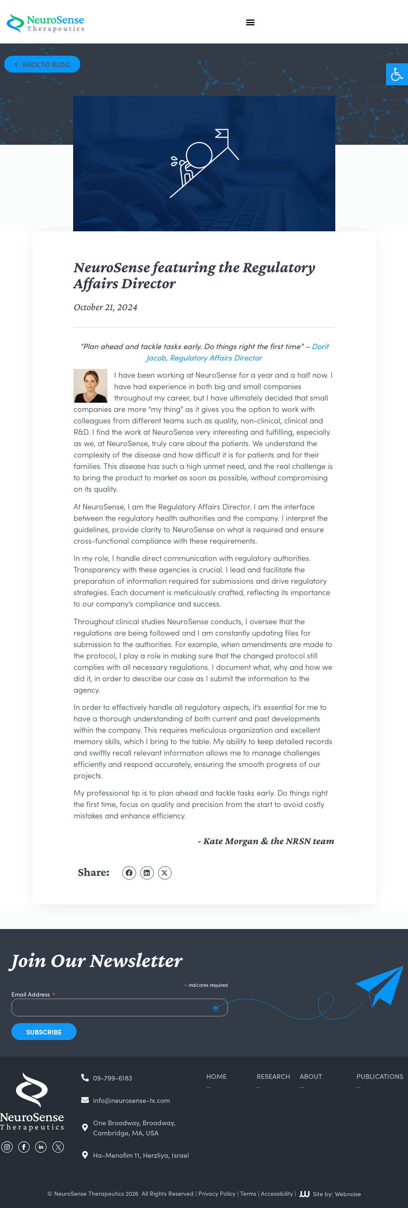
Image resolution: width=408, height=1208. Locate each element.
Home (216, 1076)
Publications (379, 1076)
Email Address (33, 993)
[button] (397, 74)
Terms (248, 1193)
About (311, 1076)
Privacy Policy (216, 1193)
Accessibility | (278, 1193)
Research (273, 1076)
